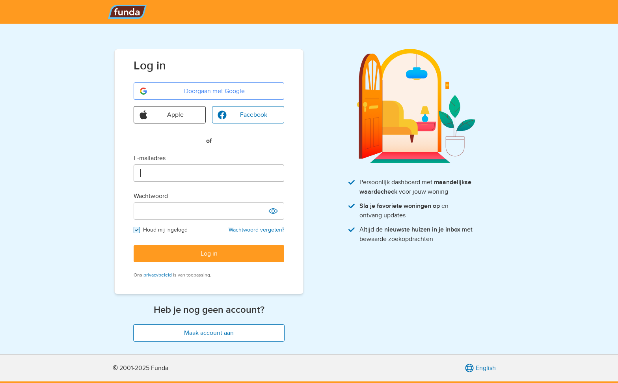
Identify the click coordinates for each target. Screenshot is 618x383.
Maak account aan (209, 333)
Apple (161, 115)
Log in (209, 254)
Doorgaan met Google (192, 91)
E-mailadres (150, 158)
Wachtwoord (151, 196)
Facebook (242, 115)
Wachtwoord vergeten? (256, 229)
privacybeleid (157, 275)
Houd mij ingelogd (165, 229)
